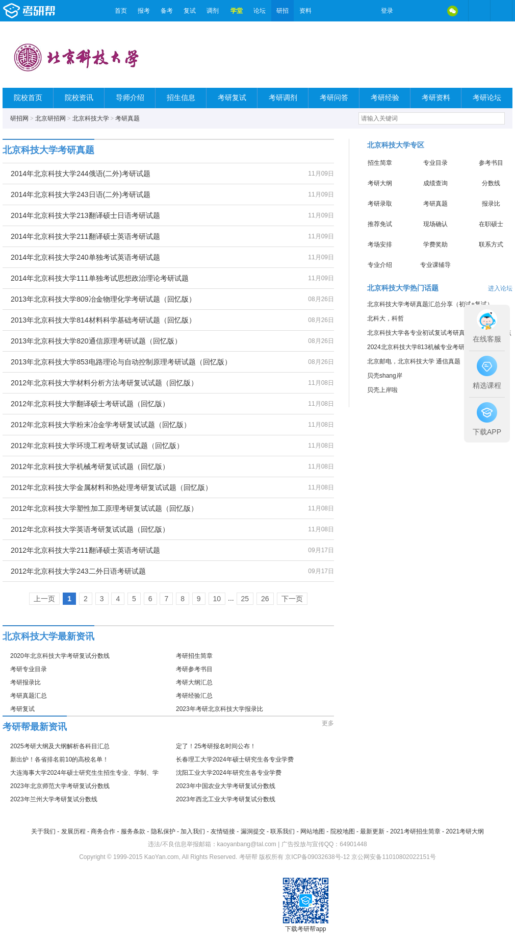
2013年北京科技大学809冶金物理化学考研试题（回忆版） (103, 299)
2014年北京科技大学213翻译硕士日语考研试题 (85, 215)
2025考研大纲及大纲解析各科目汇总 (60, 746)
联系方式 (491, 244)
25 (245, 599)
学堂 (236, 10)
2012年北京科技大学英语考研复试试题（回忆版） (90, 529)
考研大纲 (380, 183)
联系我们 (282, 831)
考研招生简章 (194, 655)
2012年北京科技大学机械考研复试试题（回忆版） (90, 466)
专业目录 (435, 162)
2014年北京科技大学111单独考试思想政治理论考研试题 (100, 278)
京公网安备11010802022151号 (393, 857)
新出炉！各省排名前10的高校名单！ (59, 759)
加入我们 (193, 831)
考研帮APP (501, 10)
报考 (144, 10)
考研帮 (56, 10)
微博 (409, 10)
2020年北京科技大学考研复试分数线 (60, 655)
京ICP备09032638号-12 (317, 857)
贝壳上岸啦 (382, 390)
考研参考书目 (194, 669)
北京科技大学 (90, 118)
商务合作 (103, 831)
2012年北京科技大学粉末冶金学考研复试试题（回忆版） (101, 425)
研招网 (19, 118)
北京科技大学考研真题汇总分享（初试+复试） (430, 304)
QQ (431, 10)
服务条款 (133, 831)
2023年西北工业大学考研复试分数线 (225, 799)
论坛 (259, 10)
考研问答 (334, 98)
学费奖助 (435, 244)
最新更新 (372, 831)
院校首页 (28, 98)
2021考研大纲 (465, 831)
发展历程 (73, 831)
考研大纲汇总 (194, 682)
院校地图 (342, 831)
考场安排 (380, 244)
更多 (328, 723)
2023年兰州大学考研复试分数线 (53, 799)
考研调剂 (283, 98)
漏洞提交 (253, 831)
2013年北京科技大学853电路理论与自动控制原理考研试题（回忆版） (121, 362)
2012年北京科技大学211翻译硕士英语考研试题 (85, 550)
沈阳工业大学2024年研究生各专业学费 (228, 772)
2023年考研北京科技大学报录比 (219, 708)
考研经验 (385, 98)
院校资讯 (79, 98)
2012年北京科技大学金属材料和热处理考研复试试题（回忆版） (111, 487)
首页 (121, 10)
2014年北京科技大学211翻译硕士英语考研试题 (85, 236)
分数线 (491, 183)
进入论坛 (500, 288)
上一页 (44, 599)
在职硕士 (491, 224)
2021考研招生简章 (415, 831)
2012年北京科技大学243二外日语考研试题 (78, 571)
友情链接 (223, 831)
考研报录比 (25, 682)
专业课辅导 (435, 264)
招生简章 (380, 162)
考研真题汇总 (28, 695)
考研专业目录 (28, 669)
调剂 (213, 10)
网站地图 (312, 831)
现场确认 (435, 224)
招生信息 (181, 98)
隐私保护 (163, 831)
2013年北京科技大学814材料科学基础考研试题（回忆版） (103, 320)
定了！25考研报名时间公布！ (216, 746)
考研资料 (436, 98)
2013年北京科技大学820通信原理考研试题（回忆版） (96, 341)
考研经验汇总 (194, 695)
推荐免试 (380, 224)
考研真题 (127, 118)
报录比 (491, 203)
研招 (282, 10)
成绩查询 (435, 183)
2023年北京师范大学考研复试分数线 (60, 786)
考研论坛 (487, 98)
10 (217, 599)
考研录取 (380, 203)
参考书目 (491, 162)
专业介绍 (380, 264)
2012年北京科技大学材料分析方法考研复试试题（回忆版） (104, 383)
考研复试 (232, 98)
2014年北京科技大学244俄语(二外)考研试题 (80, 173)
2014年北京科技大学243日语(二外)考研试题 (80, 194)
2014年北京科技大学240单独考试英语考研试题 (85, 257)
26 (265, 599)
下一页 (292, 599)
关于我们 (43, 831)
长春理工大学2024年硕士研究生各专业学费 (235, 759)
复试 (190, 10)
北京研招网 (50, 118)
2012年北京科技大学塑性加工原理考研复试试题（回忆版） (104, 508)
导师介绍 (130, 98)
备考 (167, 10)
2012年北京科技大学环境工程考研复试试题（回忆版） (97, 445)
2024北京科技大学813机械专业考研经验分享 (428, 347)
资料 (305, 10)
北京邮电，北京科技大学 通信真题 (413, 361)
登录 (387, 10)
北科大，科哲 (385, 318)
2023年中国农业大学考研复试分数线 (225, 786)
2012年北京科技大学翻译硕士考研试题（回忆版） (90, 404)
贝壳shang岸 (384, 375)
